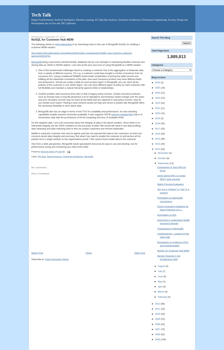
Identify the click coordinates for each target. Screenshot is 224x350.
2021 (158, 108)
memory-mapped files (122, 114)
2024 (158, 92)
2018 (158, 123)
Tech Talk (41, 14)
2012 (158, 303)
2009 (158, 319)
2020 (158, 113)
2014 (158, 144)
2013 (158, 149)
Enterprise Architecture (73, 156)
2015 (158, 138)
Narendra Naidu (48, 152)
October (162, 158)
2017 (158, 128)
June (160, 276)
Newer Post (37, 253)
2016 (158, 133)
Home (89, 253)
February (163, 297)
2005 (158, 339)
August (162, 266)
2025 (158, 87)
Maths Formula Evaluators (170, 184)
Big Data (42, 156)
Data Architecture (54, 156)
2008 (158, 324)
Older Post (139, 253)
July (160, 271)
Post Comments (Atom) (57, 259)
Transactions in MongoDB (170, 228)
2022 (158, 103)
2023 (158, 98)
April (160, 286)
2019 (158, 118)
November (163, 153)
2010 (158, 314)
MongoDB (36, 62)
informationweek (63, 44)
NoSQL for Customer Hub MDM (173, 250)
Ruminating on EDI (166, 215)
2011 (158, 308)
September (164, 163)
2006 (158, 334)
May (160, 281)
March (161, 291)
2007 (158, 329)
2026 (158, 82)
